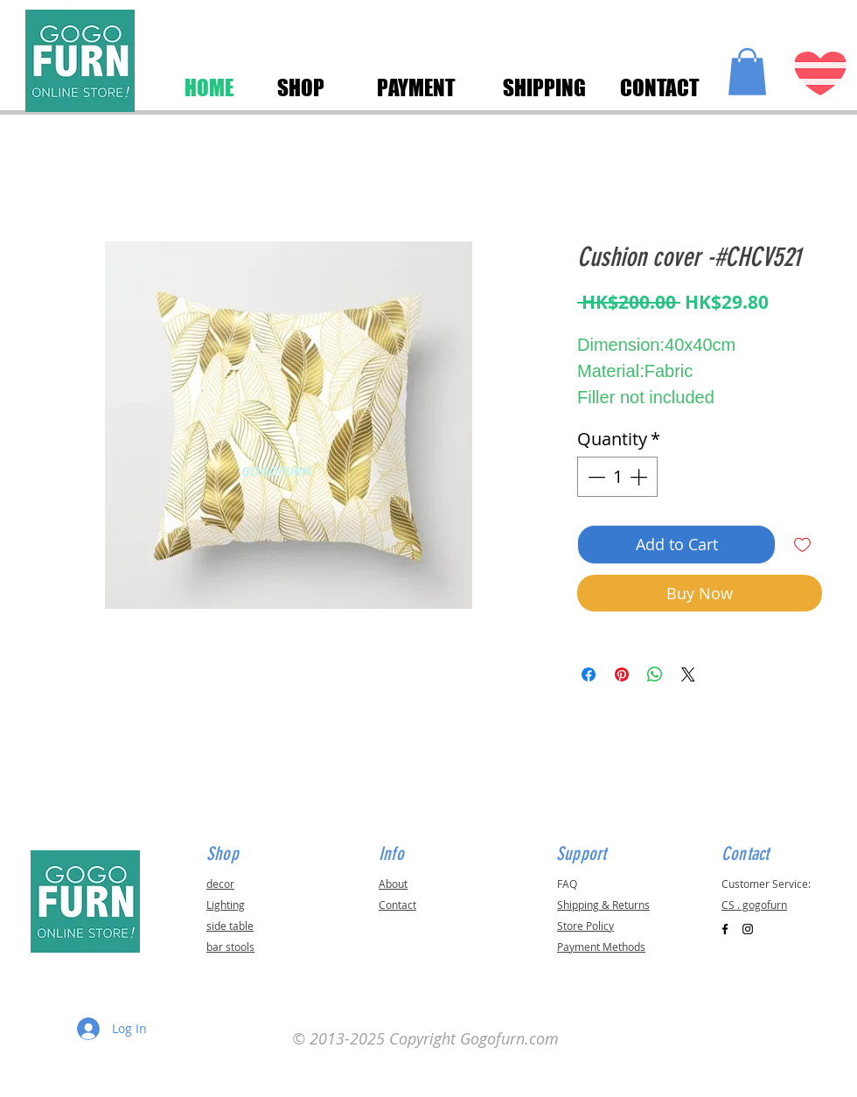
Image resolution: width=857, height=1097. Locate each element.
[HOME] (209, 87)
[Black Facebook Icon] (725, 929)
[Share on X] (688, 674)
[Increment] (640, 477)
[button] (747, 71)
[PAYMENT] (416, 87)
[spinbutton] (617, 477)
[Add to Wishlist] (802, 544)
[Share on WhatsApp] (654, 674)
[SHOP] (300, 87)
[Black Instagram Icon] (748, 929)
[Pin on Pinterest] (621, 674)
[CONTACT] (659, 87)
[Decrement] (595, 477)
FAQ (567, 884)
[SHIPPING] (544, 87)
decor (220, 884)
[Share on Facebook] (588, 674)
